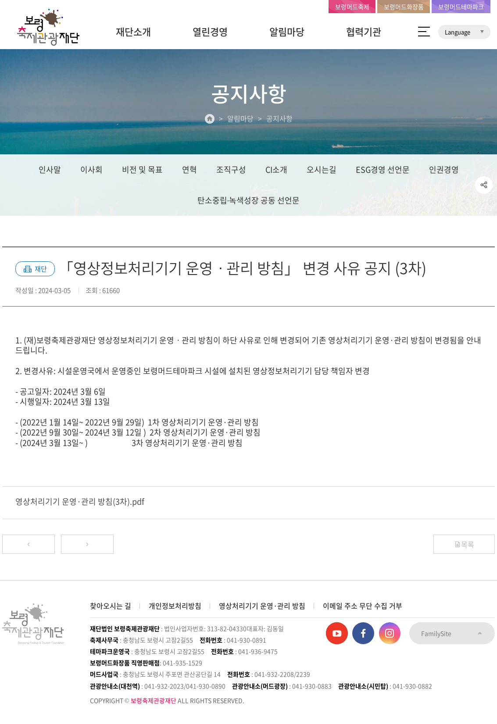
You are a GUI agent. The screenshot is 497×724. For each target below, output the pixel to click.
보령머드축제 (352, 6)
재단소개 (133, 31)
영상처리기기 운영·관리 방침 (262, 605)
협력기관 (363, 31)
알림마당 (286, 31)
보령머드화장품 (404, 6)
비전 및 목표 (142, 169)
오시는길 (321, 169)
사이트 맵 (424, 31)
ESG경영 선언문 (383, 169)
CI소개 (276, 169)
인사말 (50, 169)
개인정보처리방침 (175, 605)
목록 (464, 544)
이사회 (91, 169)
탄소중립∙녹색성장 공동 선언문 (248, 200)
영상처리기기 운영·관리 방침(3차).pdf (79, 501)
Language (464, 32)
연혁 (189, 169)
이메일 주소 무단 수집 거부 (362, 605)
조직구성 (231, 169)
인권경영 (444, 169)
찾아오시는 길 (110, 605)
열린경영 (210, 31)
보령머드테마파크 (461, 6)
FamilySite (452, 633)
